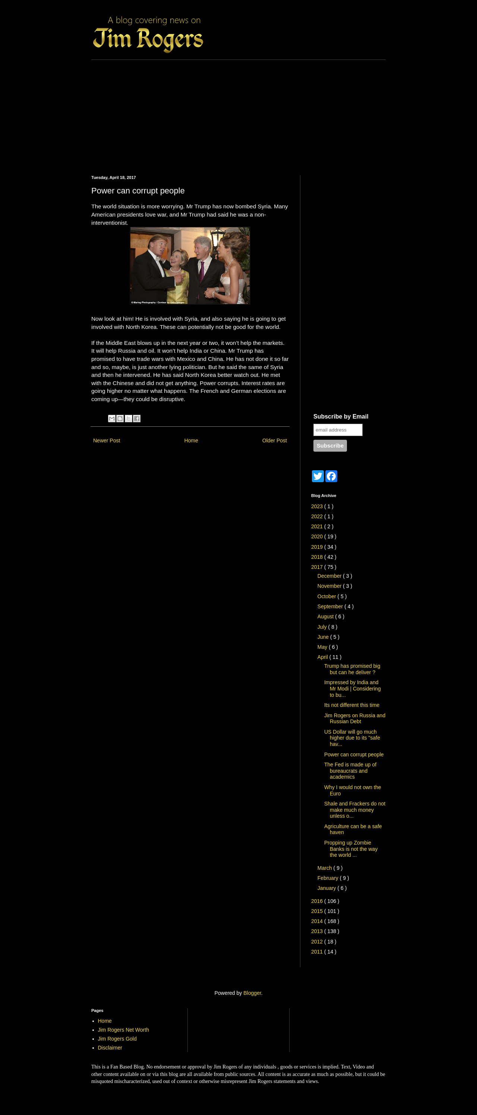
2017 (317, 567)
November (330, 586)
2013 (317, 931)
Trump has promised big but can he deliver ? (352, 669)
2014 (317, 921)
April (323, 657)
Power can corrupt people (354, 754)
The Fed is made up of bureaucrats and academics (350, 771)
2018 (317, 557)
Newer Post (106, 440)
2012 (317, 942)
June (324, 637)
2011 (317, 952)
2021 (317, 526)
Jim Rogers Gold (117, 1039)
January (328, 888)
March (326, 868)
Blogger (252, 993)
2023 (317, 506)
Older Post (274, 440)
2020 (317, 536)
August (326, 616)
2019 (317, 547)
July (323, 627)
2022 (317, 516)
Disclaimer (110, 1048)
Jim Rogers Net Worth (123, 1030)
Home (191, 440)
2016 (317, 901)
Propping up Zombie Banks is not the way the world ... (351, 849)
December (330, 576)
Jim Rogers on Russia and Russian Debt (354, 718)
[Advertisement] (238, 112)
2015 (317, 911)
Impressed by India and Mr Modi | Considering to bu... (352, 688)
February (329, 878)
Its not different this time (351, 705)
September (331, 606)
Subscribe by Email (341, 416)
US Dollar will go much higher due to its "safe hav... (352, 738)
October (328, 596)
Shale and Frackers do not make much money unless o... (354, 810)
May (323, 647)
